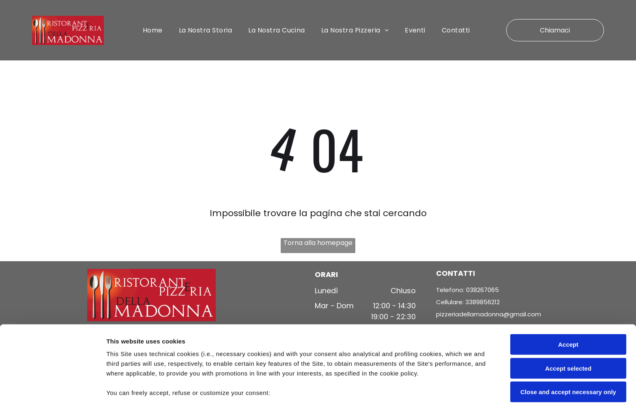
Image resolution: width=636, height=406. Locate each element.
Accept (568, 287)
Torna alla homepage (318, 243)
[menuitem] (153, 31)
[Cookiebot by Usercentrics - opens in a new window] (52, 390)
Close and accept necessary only (568, 334)
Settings (412, 390)
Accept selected (568, 310)
